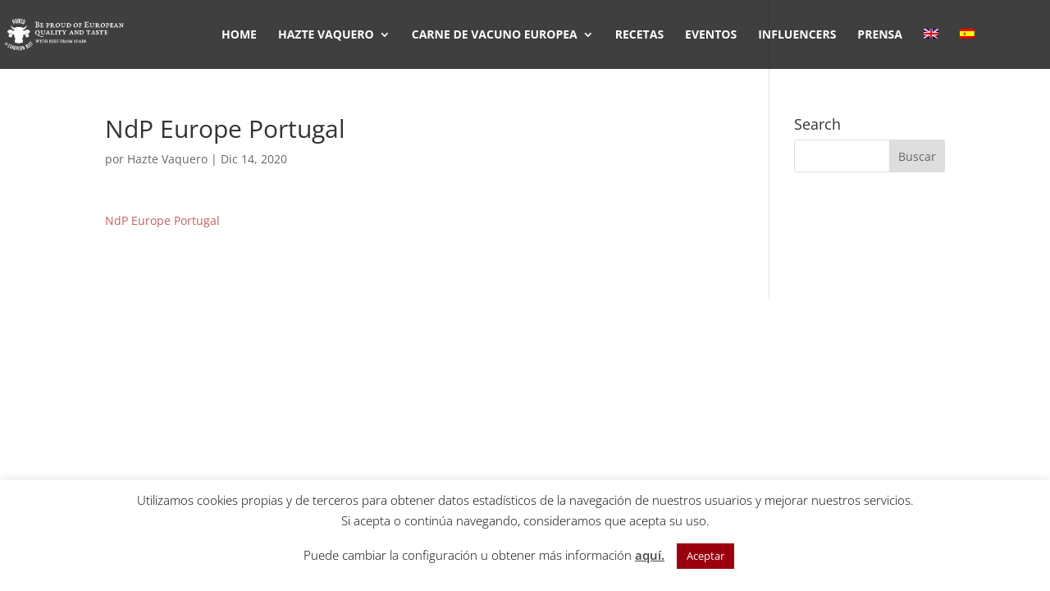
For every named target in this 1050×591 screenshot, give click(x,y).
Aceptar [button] (705, 555)
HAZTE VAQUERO (326, 35)
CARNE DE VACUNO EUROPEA (495, 35)
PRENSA (879, 35)
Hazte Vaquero (167, 159)
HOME (239, 35)
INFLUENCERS (797, 35)
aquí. (649, 555)
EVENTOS (711, 35)
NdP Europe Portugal (162, 220)
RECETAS (639, 35)
